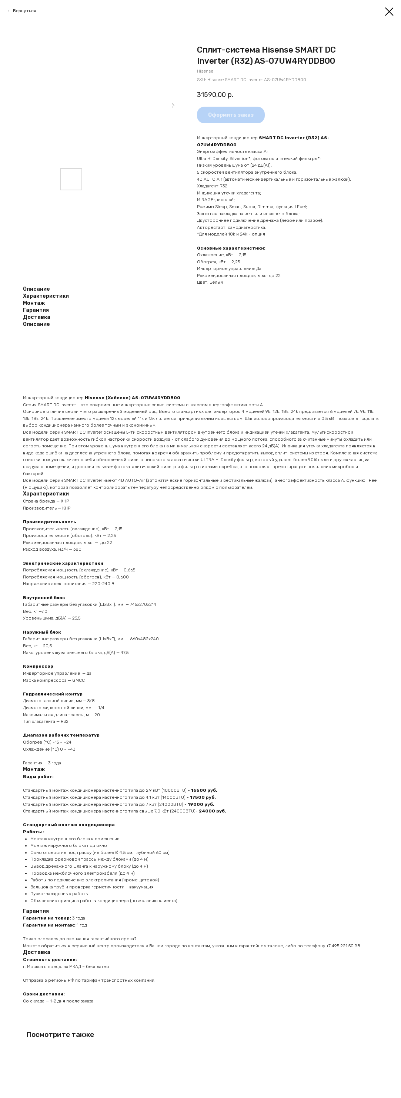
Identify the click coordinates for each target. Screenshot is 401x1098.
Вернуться (24, 10)
